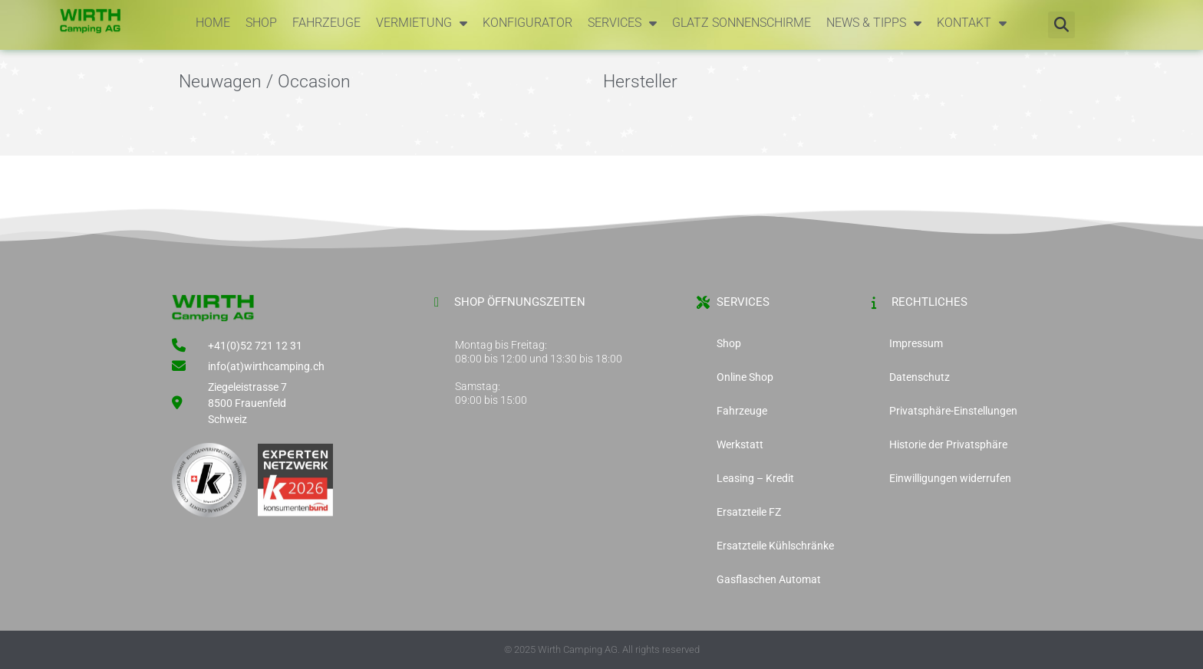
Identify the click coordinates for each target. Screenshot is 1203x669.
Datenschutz (919, 377)
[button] (1061, 24)
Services (622, 22)
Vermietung (421, 22)
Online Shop (745, 377)
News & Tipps (873, 22)
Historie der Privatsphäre (948, 444)
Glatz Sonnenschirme (741, 22)
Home (213, 22)
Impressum (916, 343)
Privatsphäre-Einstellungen (953, 411)
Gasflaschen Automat (769, 579)
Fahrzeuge (326, 22)
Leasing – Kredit (755, 478)
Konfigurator (527, 22)
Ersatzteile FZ (749, 512)
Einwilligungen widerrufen (950, 478)
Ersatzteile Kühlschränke (775, 545)
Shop (261, 22)
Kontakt (972, 22)
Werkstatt (740, 444)
